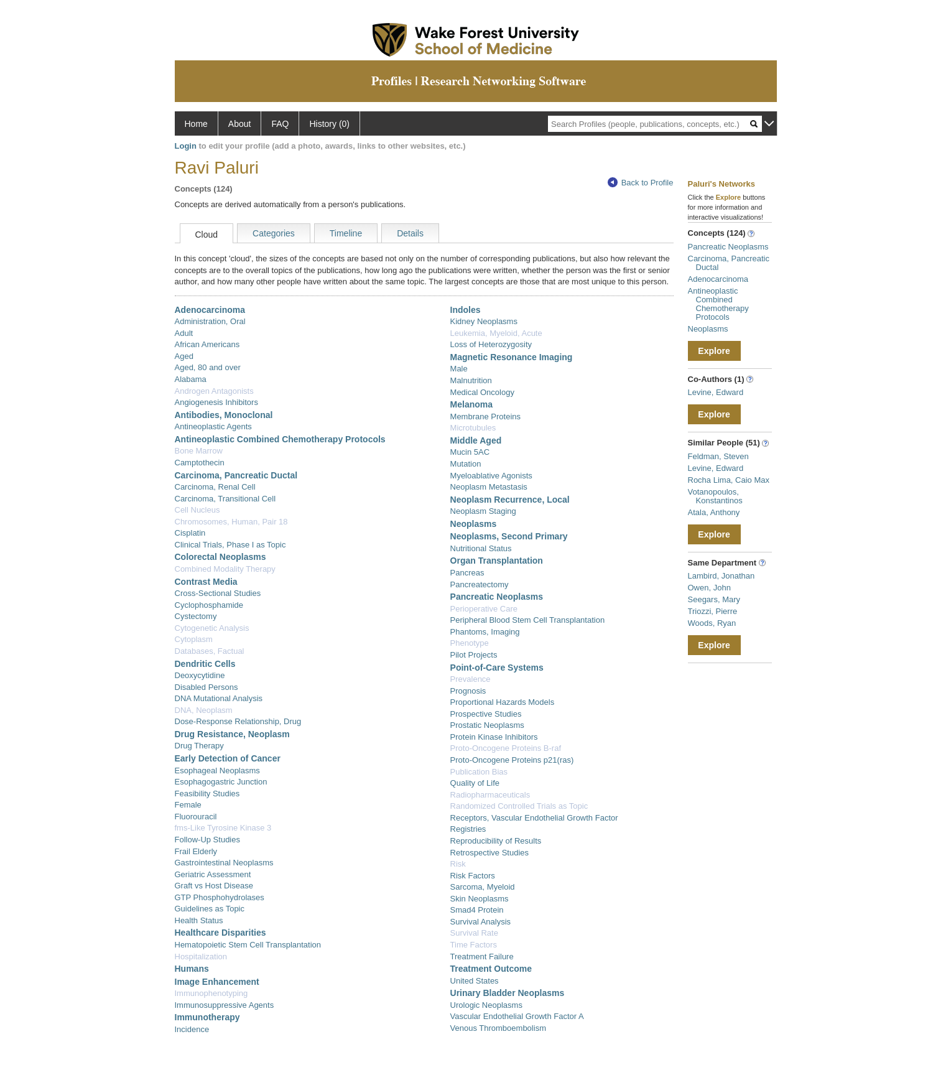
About (239, 124)
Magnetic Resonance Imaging (511, 357)
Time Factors (473, 944)
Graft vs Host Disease (214, 885)
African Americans (207, 344)
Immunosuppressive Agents (224, 1005)
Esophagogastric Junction (221, 781)
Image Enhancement (217, 982)
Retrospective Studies (489, 852)
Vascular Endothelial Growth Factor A (517, 1016)
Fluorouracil (196, 816)
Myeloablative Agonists (491, 475)
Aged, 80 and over (208, 367)
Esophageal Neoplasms (217, 770)
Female (188, 804)
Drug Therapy (199, 745)
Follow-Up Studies (208, 839)
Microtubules (473, 427)
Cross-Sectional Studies (218, 593)
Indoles (465, 310)
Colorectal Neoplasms (220, 557)
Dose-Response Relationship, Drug (238, 721)
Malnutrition (471, 380)
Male (459, 368)
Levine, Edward (716, 392)
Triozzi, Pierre (713, 611)
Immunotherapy (207, 1017)
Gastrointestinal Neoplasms (224, 862)
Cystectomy (196, 616)
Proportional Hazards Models (502, 702)
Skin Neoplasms (479, 898)
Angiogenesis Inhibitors (216, 402)
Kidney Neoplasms (483, 321)
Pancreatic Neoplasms (496, 597)
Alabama (190, 379)
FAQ (280, 124)
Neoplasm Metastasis (488, 486)
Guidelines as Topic (210, 908)
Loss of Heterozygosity (491, 344)
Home (196, 124)
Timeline (346, 233)
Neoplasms (473, 524)
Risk (458, 863)
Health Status (199, 920)
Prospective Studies (486, 714)
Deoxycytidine (200, 675)
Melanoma (471, 404)
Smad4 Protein (477, 910)
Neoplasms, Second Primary (509, 536)
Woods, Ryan (712, 623)
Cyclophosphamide (209, 605)
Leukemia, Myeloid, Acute (496, 333)
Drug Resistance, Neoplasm (232, 734)
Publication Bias (479, 771)
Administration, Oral (210, 321)
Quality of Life (475, 783)
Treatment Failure (482, 956)
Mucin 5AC (470, 452)
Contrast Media (206, 582)
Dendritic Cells (205, 664)
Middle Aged (476, 440)
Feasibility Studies (207, 793)
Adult (184, 333)
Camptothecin (200, 462)
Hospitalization (201, 956)
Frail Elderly (196, 851)
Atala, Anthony (714, 512)
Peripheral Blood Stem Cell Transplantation (527, 620)
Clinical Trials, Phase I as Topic (230, 544)
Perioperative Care (483, 608)
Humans (192, 969)
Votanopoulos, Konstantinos (715, 496)
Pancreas (467, 572)
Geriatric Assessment (213, 874)
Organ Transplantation (496, 561)
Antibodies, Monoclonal (224, 415)
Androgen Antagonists (214, 391)
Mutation (465, 463)
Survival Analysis (480, 921)
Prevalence (470, 679)
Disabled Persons (206, 687)
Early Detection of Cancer (228, 758)
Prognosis (468, 691)
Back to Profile (641, 182)
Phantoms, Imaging (485, 631)
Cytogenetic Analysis (212, 628)
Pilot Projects (474, 654)
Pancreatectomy (479, 584)
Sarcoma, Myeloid (482, 886)
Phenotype (469, 643)
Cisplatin (190, 533)
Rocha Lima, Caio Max (729, 480)
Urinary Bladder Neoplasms (507, 993)
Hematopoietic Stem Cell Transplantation (248, 944)
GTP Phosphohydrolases (219, 897)
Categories (274, 233)
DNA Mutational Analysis (219, 698)
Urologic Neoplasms (486, 1005)
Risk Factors (472, 875)
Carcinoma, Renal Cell (215, 486)
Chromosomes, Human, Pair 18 (231, 521)
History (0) (329, 124)
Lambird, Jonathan (721, 575)
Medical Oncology (482, 392)
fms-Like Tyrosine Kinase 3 (223, 827)
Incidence (192, 1029)
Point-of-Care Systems (497, 668)
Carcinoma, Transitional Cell (225, 498)
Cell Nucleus (197, 509)
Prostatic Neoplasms (487, 725)
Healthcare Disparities (220, 933)
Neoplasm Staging (483, 511)
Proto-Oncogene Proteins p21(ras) (512, 760)
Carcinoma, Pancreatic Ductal (236, 475)
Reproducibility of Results (496, 840)
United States (474, 980)
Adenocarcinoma (210, 310)
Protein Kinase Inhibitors (494, 737)
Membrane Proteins (485, 416)
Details (410, 233)
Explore (714, 351)
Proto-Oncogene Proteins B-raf (505, 748)
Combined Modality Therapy (225, 569)
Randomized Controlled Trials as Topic (519, 806)
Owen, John (709, 587)
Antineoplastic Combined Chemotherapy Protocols (280, 439)
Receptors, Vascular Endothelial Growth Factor (534, 817)
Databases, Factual (209, 651)
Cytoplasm (194, 639)
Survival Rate (474, 933)
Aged (184, 356)
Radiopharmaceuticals (490, 794)
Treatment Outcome (491, 969)
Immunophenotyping (211, 993)
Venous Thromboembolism (498, 1028)
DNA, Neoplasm (204, 710)
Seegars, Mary (714, 599)
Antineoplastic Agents (213, 426)
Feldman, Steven (718, 456)
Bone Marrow (199, 450)
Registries (468, 829)
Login (186, 146)
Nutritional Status (481, 548)
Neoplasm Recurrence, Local (510, 500)
